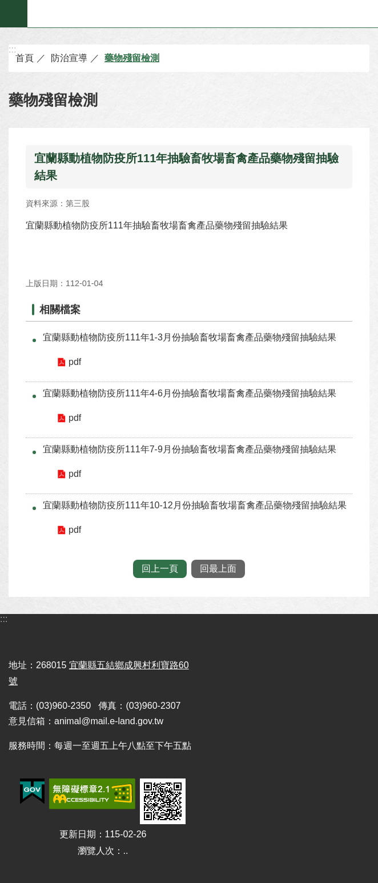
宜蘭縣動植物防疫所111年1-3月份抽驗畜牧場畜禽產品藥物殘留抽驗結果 (189, 337)
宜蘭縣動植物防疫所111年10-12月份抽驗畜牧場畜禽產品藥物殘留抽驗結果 (195, 505)
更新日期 (77, 834)
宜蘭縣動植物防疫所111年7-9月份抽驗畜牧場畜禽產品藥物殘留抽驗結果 (189, 449)
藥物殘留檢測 (131, 58)
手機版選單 (13, 13)
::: (12, 49)
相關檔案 (60, 309)
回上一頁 (160, 568)
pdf (75, 362)
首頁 (24, 58)
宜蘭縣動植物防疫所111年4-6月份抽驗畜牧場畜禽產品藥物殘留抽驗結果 (189, 393)
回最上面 (218, 568)
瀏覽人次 (96, 851)
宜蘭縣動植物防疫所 (203, 13)
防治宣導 (69, 58)
